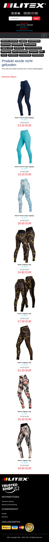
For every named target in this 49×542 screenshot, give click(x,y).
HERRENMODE (17, 44)
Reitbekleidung (38, 55)
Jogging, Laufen (7, 48)
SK (29, 13)
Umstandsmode (25, 55)
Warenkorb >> (24, 27)
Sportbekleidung (34, 41)
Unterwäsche (19, 48)
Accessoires (33, 51)
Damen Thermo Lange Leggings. (24, 117)
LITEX (27, 537)
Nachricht (5, 517)
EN (36, 13)
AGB (8, 537)
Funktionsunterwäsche (33, 48)
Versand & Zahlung (8, 501)
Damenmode (6, 44)
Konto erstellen (28, 30)
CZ (25, 13)
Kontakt (4, 514)
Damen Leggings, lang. (24, 264)
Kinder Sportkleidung (20, 51)
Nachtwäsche (6, 51)
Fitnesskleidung (30, 44)
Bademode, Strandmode (10, 41)
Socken (4, 55)
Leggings (23, 41)
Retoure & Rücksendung (9, 504)
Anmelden (19, 30)
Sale (41, 51)
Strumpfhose (13, 55)
